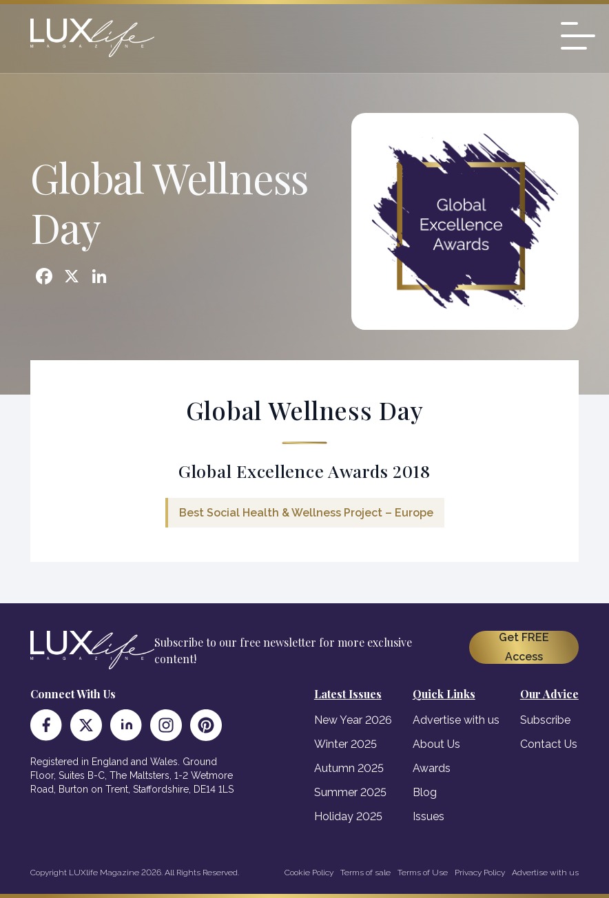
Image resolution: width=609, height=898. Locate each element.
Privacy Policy (480, 872)
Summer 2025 (350, 792)
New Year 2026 (353, 720)
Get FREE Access (524, 647)
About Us (436, 744)
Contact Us (548, 744)
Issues (428, 816)
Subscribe (545, 720)
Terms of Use (423, 872)
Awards (432, 768)
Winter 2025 (345, 744)
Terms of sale (365, 872)
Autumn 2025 (349, 768)
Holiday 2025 (348, 816)
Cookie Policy (309, 872)
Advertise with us (456, 720)
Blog (425, 792)
